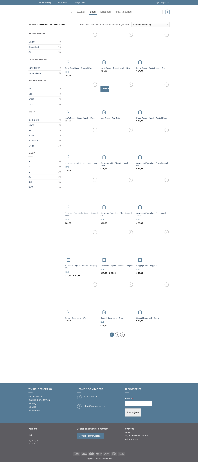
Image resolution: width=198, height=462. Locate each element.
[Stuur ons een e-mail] (79, 406)
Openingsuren (123, 12)
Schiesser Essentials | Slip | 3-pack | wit (116, 214)
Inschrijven (133, 412)
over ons (129, 429)
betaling (32, 407)
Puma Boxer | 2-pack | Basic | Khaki (151, 118)
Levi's (31, 125)
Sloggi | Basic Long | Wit (75, 318)
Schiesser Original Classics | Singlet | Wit (81, 266)
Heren (93, 12)
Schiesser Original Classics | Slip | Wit (116, 266)
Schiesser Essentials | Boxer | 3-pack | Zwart (81, 214)
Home (32, 24)
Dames (81, 12)
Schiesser (33, 140)
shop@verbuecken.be (94, 406)
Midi (30, 94)
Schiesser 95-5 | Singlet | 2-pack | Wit (81, 163)
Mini (30, 88)
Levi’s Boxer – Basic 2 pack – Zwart (80, 118)
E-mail (129, 398)
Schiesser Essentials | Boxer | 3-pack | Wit (152, 164)
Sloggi (31, 146)
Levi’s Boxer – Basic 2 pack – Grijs (115, 68)
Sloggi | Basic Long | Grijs (147, 266)
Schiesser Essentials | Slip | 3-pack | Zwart (151, 214)
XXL (30, 182)
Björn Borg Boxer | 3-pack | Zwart (79, 68)
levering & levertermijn (39, 400)
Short (31, 99)
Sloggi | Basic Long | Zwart (111, 318)
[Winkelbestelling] (151, 24)
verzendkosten (35, 396)
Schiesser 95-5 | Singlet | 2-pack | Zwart (114, 164)
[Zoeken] (72, 12)
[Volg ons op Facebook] (147, 3)
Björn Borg (33, 120)
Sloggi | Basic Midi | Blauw (147, 318)
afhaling (32, 403)
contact (128, 432)
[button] (162, 3)
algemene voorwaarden (136, 435)
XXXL (31, 187)
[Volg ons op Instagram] (149, 3)
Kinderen (106, 12)
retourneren (34, 410)
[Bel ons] (79, 397)
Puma (31, 135)
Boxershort (33, 47)
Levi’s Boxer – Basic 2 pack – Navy (151, 68)
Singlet (31, 42)
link (30, 435)
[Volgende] (122, 335)
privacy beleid (131, 439)
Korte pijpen (34, 68)
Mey (30, 130)
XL (29, 177)
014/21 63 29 (90, 396)
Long (30, 104)
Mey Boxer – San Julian (110, 118)
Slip (30, 52)
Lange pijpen (34, 73)
